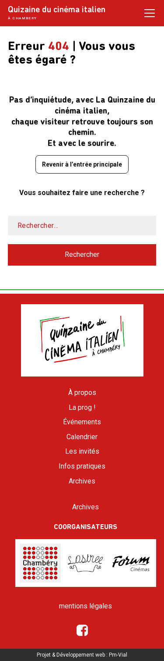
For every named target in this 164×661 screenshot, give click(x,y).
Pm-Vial (118, 655)
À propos (82, 392)
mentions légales (85, 606)
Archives (82, 481)
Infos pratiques (82, 466)
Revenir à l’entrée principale (82, 164)
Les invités (82, 451)
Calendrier (82, 437)
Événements (82, 422)
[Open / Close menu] (149, 12)
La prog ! (82, 407)
